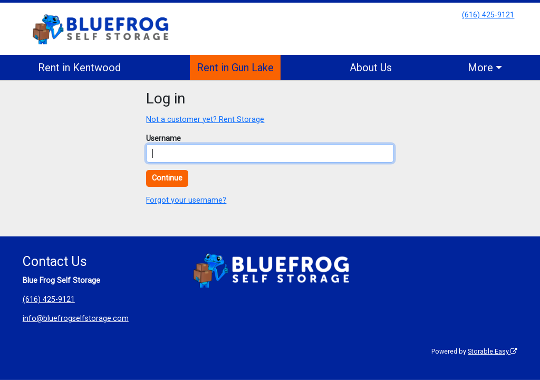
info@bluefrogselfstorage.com (76, 318)
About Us (371, 67)
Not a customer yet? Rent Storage (205, 119)
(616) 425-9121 (488, 15)
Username (163, 138)
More (480, 67)
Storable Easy (492, 351)
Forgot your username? (186, 200)
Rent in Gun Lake (235, 67)
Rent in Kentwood (79, 67)
